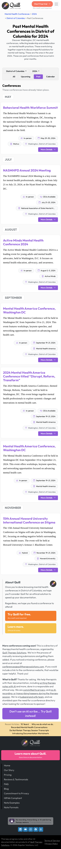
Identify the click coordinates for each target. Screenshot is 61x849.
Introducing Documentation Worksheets (30, 733)
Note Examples (12, 802)
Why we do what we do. (43, 724)
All (14, 76)
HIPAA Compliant (13, 798)
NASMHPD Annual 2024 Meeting (27, 170)
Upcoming (25, 76)
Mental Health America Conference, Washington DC (29, 310)
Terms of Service (52, 840)
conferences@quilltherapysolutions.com (23, 666)
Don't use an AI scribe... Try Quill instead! (31, 714)
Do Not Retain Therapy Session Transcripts (29, 730)
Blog (6, 788)
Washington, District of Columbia (40, 144)
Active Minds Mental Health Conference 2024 (23, 242)
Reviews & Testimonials (16, 779)
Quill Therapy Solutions (14, 652)
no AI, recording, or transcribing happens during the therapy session (30, 693)
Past (38, 76)
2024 (34, 14)
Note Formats (11, 807)
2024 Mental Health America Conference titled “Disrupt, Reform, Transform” (29, 376)
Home (7, 765)
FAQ (6, 784)
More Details (48, 149)
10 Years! (25, 724)
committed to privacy (34, 689)
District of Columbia (16, 18)
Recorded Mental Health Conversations (29, 727)
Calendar (50, 76)
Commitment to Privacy (16, 793)
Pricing (7, 774)
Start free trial (42, 4)
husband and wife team (32, 696)
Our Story (9, 770)
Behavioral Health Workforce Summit (30, 108)
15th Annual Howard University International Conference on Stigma (29, 520)
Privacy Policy (51, 843)
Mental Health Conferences (17, 14)
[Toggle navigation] (56, 4)
